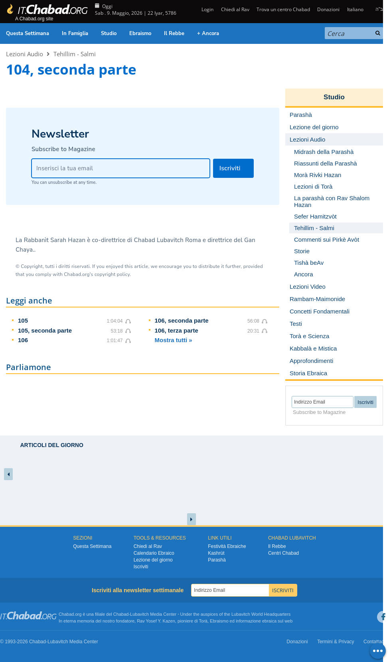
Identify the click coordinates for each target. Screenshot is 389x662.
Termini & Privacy (335, 641)
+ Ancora (208, 33)
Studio (109, 33)
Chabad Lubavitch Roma (167, 240)
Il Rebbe (174, 33)
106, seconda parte (182, 320)
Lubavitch (139, 614)
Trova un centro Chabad (283, 9)
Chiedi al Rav (235, 9)
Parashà (217, 560)
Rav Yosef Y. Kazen (156, 621)
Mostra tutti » (173, 340)
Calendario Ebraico (154, 553)
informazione (248, 621)
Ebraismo (140, 33)
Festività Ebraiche (227, 546)
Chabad (121, 614)
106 (23, 340)
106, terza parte (176, 330)
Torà (203, 621)
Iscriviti (141, 566)
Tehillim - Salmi (74, 54)
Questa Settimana (27, 33)
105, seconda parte (45, 330)
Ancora (303, 274)
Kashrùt (216, 553)
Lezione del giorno (153, 560)
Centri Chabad (283, 553)
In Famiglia (75, 33)
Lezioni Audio (24, 54)
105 (23, 320)
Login (206, 9)
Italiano (355, 9)
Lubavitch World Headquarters (260, 614)
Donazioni (328, 9)
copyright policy (112, 274)
